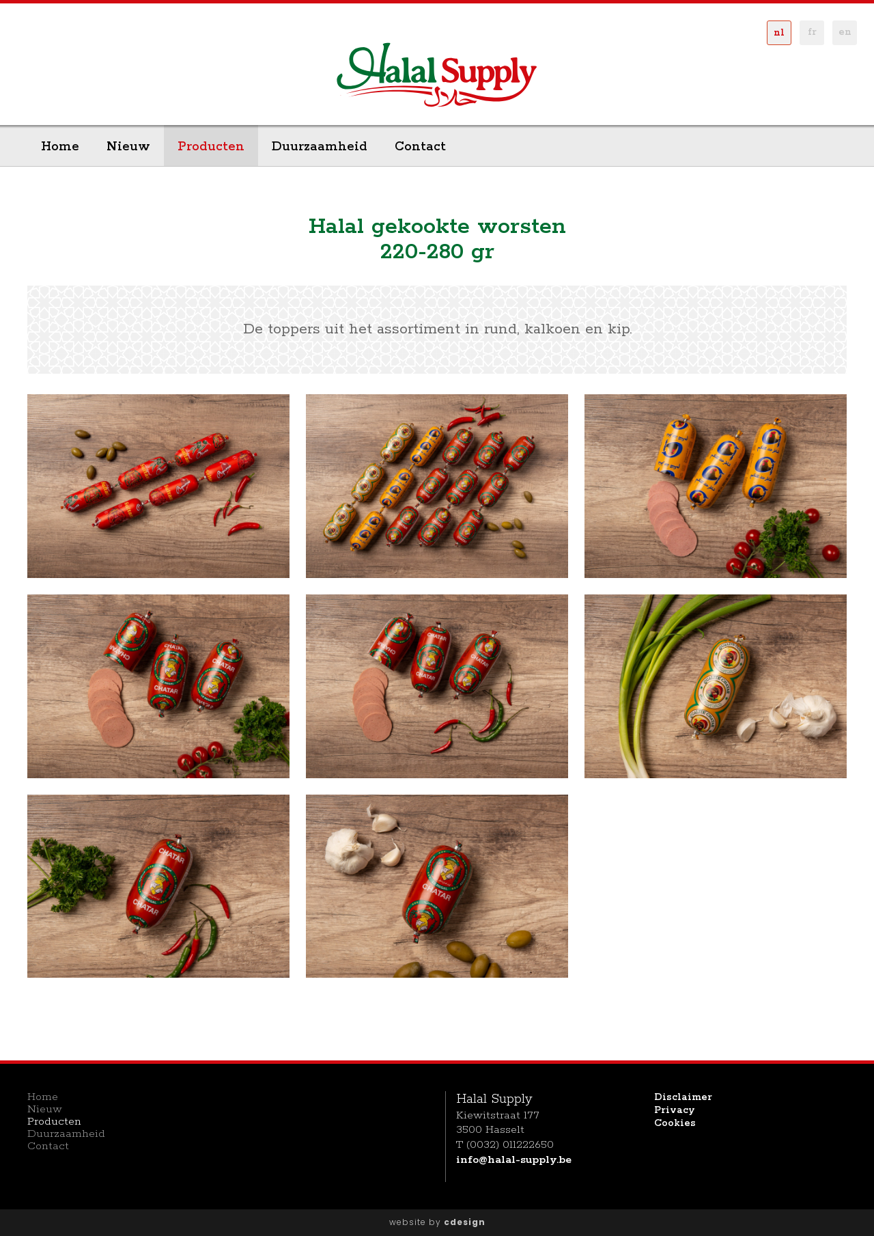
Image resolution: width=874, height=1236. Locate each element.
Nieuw (128, 147)
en (844, 32)
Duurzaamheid (319, 147)
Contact (420, 147)
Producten (211, 147)
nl (779, 33)
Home (60, 147)
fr (812, 32)
